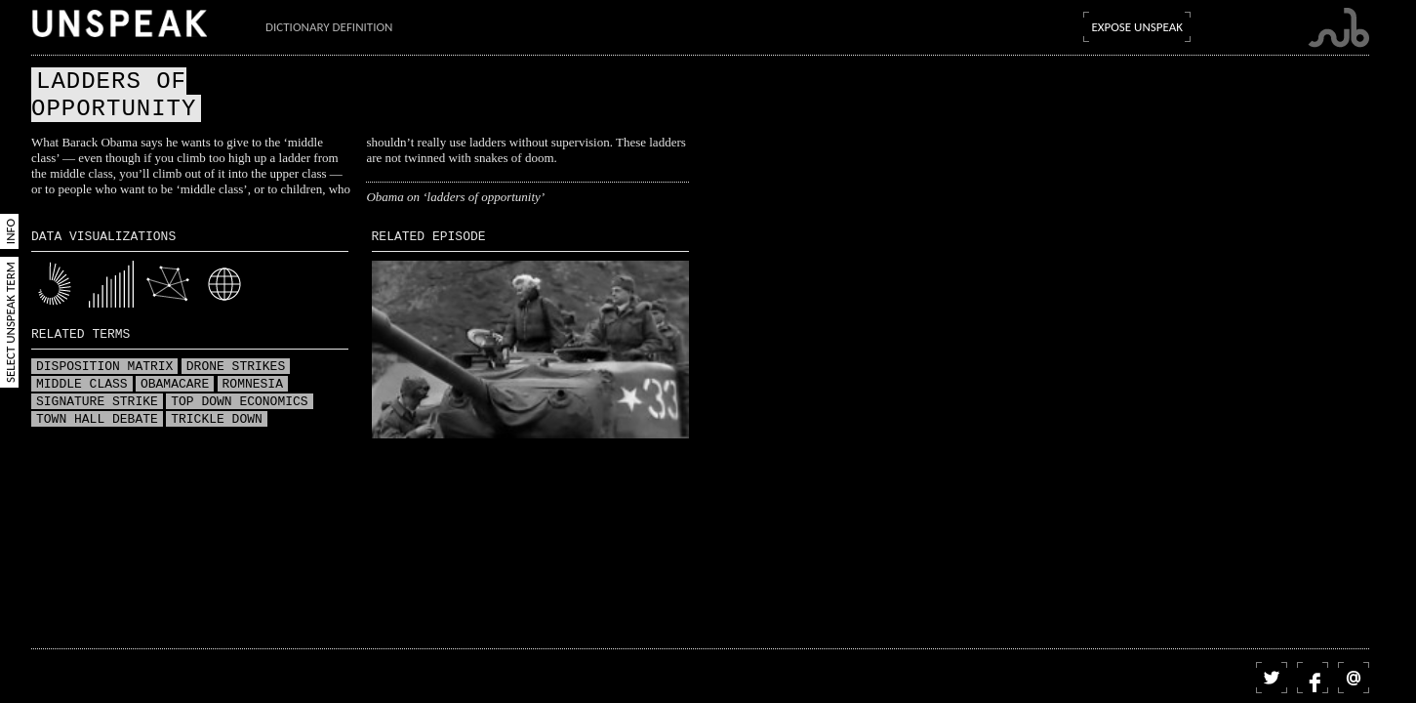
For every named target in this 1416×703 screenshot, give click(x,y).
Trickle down (217, 420)
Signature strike (97, 402)
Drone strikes (235, 367)
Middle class (82, 384)
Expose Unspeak (1137, 27)
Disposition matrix (104, 367)
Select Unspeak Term (10, 322)
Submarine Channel (1338, 28)
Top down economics (239, 402)
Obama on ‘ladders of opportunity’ (455, 196)
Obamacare (175, 384)
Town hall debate (97, 420)
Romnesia (253, 384)
